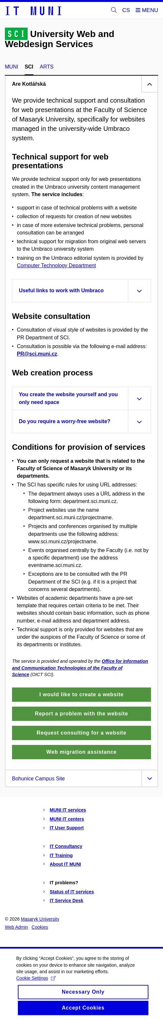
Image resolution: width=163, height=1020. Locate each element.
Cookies (39, 927)
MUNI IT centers (67, 819)
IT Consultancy (66, 846)
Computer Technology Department (56, 265)
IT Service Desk (66, 900)
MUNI (11, 66)
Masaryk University (40, 919)
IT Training (61, 855)
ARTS (47, 66)
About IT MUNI (65, 864)
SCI (29, 66)
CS (126, 10)
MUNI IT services (68, 809)
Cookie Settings (36, 985)
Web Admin (16, 927)
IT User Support (67, 827)
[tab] (81, 84)
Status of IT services (72, 891)
